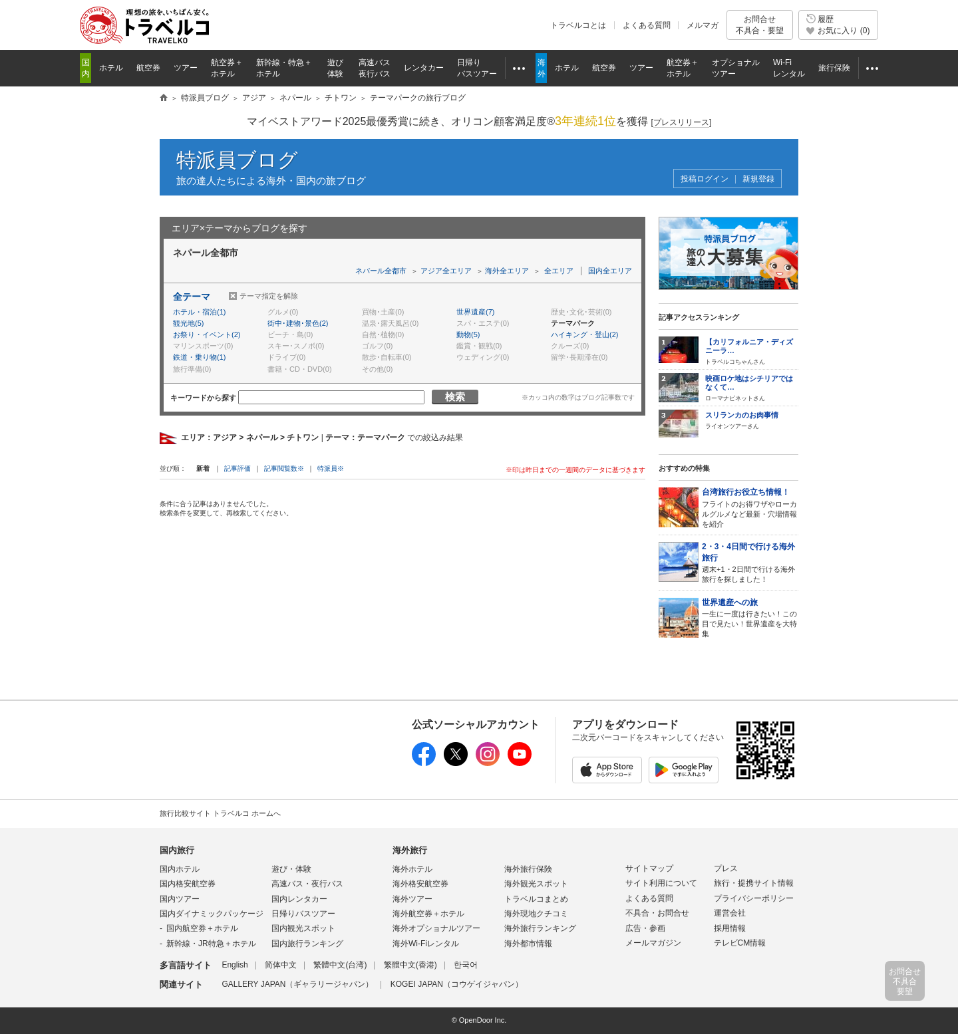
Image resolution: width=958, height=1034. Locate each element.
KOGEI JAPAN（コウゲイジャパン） (457, 984)
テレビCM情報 (740, 943)
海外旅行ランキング (540, 928)
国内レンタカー (299, 899)
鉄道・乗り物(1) (199, 357)
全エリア (558, 271)
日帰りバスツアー (303, 913)
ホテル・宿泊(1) (199, 312)
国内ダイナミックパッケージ (211, 913)
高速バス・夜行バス (307, 883)
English (234, 964)
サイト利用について (661, 883)
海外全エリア (507, 271)
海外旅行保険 (528, 869)
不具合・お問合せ (657, 913)
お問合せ (760, 25)
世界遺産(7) (475, 312)
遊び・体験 (291, 869)
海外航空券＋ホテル (428, 913)
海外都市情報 (528, 943)
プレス (726, 868)
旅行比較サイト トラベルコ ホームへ (220, 813)
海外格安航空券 (420, 883)
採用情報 (730, 928)
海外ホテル (412, 869)
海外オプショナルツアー (436, 928)
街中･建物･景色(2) (297, 323)
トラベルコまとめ (536, 899)
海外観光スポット (536, 883)
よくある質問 (647, 25)
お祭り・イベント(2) (206, 334)
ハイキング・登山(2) (584, 334)
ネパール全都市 (380, 271)
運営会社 (730, 913)
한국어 (466, 964)
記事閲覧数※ (284, 468)
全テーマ (191, 296)
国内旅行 (177, 850)
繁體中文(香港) (410, 964)
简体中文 (281, 964)
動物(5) (468, 334)
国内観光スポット (303, 928)
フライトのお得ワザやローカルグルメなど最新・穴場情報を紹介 (750, 507)
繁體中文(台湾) (340, 964)
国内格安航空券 (188, 883)
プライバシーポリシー (754, 898)
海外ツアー (412, 899)
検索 (455, 396)
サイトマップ (649, 868)
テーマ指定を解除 (269, 296)
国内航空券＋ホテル (202, 928)
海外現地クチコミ (536, 913)
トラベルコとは (578, 25)
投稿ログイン (704, 179)
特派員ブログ (237, 160)
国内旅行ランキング (307, 943)
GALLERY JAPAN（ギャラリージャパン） (297, 984)
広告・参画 (645, 928)
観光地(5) (188, 323)
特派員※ (330, 468)
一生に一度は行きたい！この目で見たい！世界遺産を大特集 (750, 617)
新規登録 (758, 179)
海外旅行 (410, 850)
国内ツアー (180, 899)
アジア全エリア (446, 271)
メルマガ (702, 25)
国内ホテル (180, 869)
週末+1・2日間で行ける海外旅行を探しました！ (750, 562)
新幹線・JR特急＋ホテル (211, 943)
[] (681, 123)
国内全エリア (610, 271)
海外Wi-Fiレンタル (426, 943)
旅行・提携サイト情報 (754, 883)
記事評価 (237, 468)
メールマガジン (653, 943)
